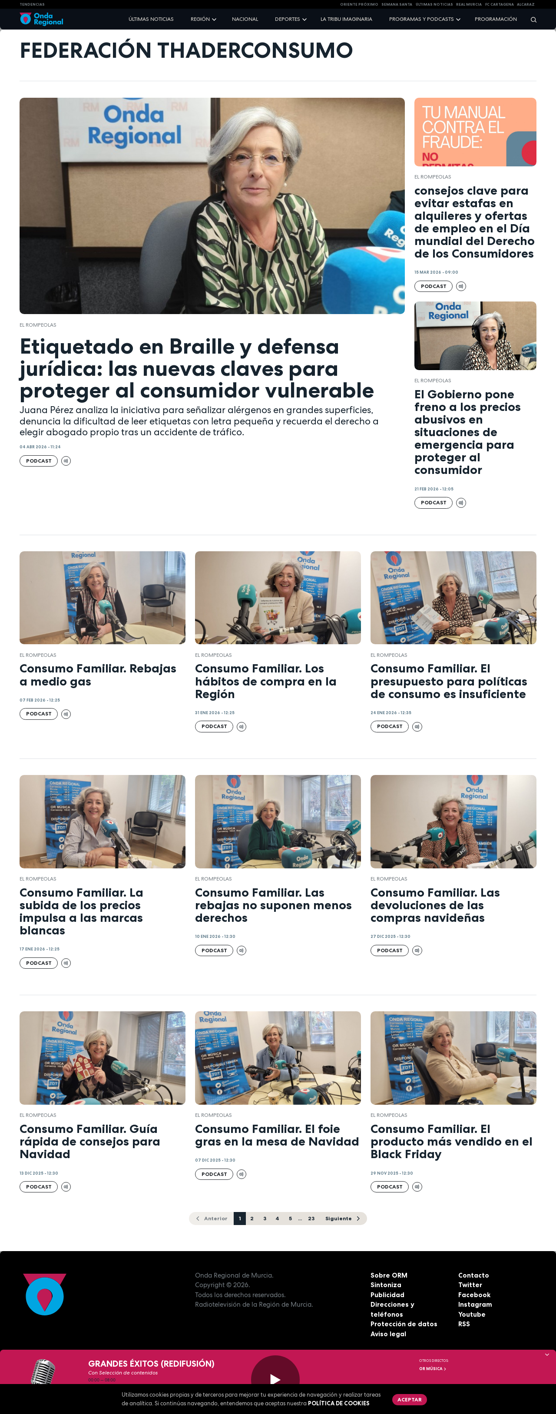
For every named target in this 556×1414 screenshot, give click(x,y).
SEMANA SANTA (396, 4)
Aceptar (409, 1399)
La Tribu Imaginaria (346, 19)
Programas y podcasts (421, 19)
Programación (496, 19)
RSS (464, 1324)
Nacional (245, 19)
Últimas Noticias (434, 4)
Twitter (470, 1285)
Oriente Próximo (359, 4)
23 (311, 1218)
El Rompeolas (38, 324)
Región (200, 19)
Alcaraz (526, 4)
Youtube (472, 1314)
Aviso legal (388, 1334)
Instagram (475, 1304)
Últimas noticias (151, 19)
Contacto (473, 1275)
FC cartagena (499, 4)
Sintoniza (386, 1285)
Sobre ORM (389, 1275)
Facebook (474, 1295)
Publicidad (387, 1295)
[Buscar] (530, 19)
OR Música (433, 1368)
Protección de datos (404, 1324)
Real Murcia (469, 4)
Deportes (287, 19)
